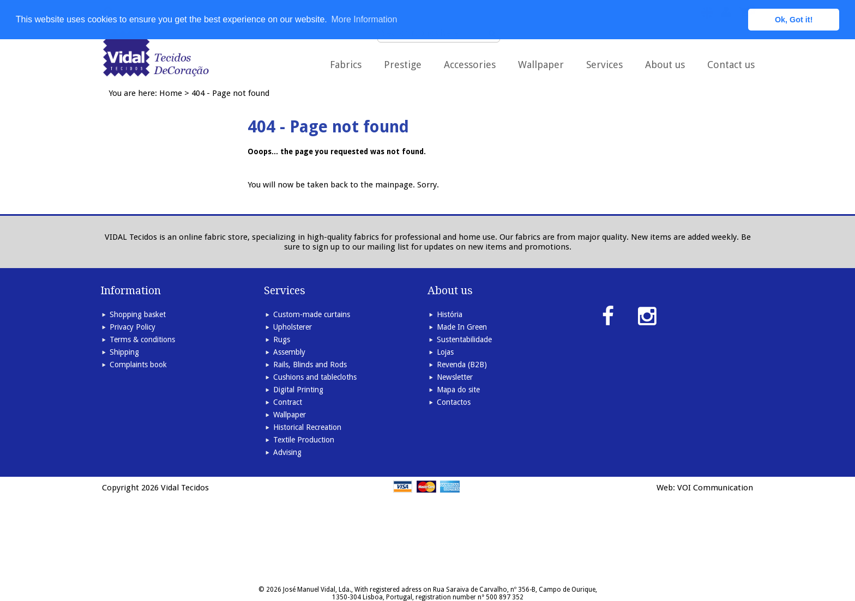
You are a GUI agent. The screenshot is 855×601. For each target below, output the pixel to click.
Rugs (281, 339)
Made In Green (462, 327)
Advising (287, 452)
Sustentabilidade (464, 339)
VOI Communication (715, 488)
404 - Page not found (230, 93)
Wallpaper (541, 64)
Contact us (731, 64)
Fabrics (346, 64)
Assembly (289, 352)
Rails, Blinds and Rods (310, 364)
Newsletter (455, 377)
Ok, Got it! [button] (794, 19)
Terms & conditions (142, 339)
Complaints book (138, 364)
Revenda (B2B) (462, 364)
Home (170, 93)
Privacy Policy (132, 327)
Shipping (124, 352)
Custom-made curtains (311, 314)
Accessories (470, 64)
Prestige (403, 64)
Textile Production (303, 439)
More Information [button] (364, 19)
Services (604, 64)
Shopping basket (138, 314)
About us (665, 64)
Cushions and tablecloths (315, 377)
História (449, 314)
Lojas (445, 352)
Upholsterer (292, 327)
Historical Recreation (307, 427)
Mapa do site (458, 389)
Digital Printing (298, 389)
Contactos (454, 402)
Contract (287, 402)
